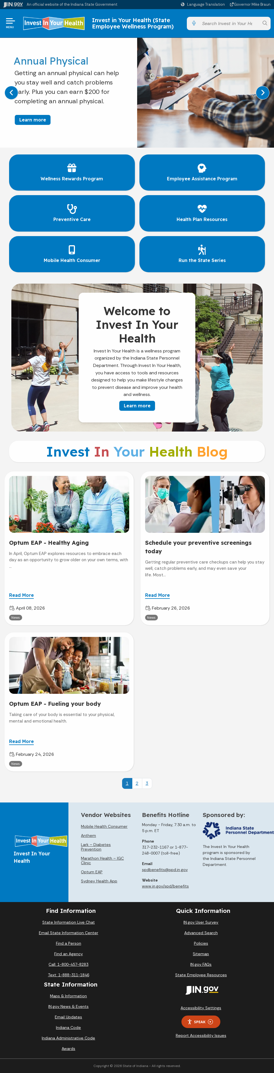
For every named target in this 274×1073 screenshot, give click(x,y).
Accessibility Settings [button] (201, 1007)
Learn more (32, 120)
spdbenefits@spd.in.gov (165, 869)
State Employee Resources (201, 974)
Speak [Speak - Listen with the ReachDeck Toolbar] (200, 1022)
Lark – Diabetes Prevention (96, 847)
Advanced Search (201, 932)
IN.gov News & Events (68, 1006)
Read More (21, 595)
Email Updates (68, 1017)
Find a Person (68, 943)
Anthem (88, 835)
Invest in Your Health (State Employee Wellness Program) (133, 23)
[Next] (262, 93)
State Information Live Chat (68, 922)
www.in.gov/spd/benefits (165, 886)
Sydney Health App (99, 881)
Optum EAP (92, 871)
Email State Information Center (68, 932)
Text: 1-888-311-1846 (68, 974)
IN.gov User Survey (200, 922)
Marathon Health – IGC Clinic (102, 860)
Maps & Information (68, 995)
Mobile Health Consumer (104, 826)
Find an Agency (68, 953)
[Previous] (11, 93)
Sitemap (201, 953)
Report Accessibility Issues (201, 1035)
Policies (201, 943)
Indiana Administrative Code (68, 1038)
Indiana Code (68, 1027)
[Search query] (229, 23)
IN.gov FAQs (201, 964)
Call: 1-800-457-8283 (68, 964)
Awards (68, 1048)
